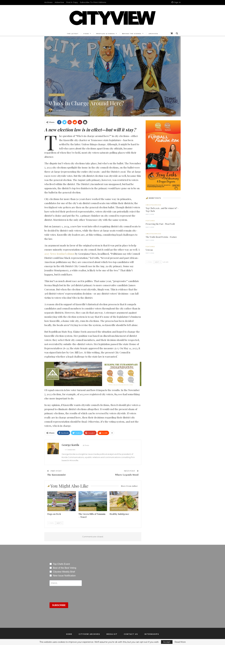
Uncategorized (153, 205)
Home (69, 634)
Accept (166, 642)
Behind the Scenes (132, 33)
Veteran (149, 250)
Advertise (59, 2)
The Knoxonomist (56, 474)
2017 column (59, 253)
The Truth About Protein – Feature (161, 237)
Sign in (176, 2)
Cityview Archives (89, 634)
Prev (51, 523)
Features (150, 220)
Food (85, 33)
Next (59, 523)
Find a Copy (72, 2)
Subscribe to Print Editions (93, 2)
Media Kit (111, 634)
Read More (180, 642)
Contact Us (131, 634)
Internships (151, 634)
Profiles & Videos (105, 33)
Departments (57, 95)
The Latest (72, 33)
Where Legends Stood (126, 474)
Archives (48, 2)
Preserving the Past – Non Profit (160, 224)
